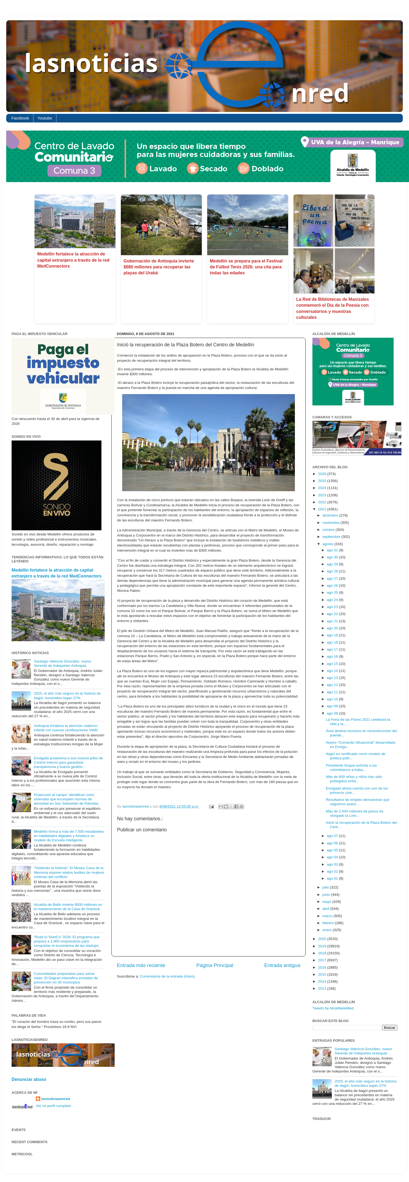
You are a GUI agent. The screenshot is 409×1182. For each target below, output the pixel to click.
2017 (322, 960)
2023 (322, 495)
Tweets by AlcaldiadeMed (332, 1008)
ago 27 (333, 578)
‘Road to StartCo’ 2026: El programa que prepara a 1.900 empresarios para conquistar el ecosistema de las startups (66, 941)
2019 (322, 946)
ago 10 (333, 699)
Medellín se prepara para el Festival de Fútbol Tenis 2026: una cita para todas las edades (246, 267)
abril (326, 909)
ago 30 (333, 557)
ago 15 (333, 664)
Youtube (45, 118)
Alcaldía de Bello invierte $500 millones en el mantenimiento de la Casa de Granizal (68, 907)
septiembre (332, 537)
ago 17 (333, 649)
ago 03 (333, 864)
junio (326, 895)
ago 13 (333, 678)
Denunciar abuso (29, 1079)
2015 (322, 974)
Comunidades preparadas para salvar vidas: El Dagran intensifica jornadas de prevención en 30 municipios (66, 978)
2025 (322, 481)
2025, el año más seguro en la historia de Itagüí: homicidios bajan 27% (67, 695)
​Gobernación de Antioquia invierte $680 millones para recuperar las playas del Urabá (159, 267)
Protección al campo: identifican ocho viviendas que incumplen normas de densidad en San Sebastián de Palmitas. (66, 799)
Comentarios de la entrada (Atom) (167, 976)
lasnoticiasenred (55, 1099)
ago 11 (333, 692)
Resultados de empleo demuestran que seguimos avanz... (358, 802)
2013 (322, 988)
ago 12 (333, 685)
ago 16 (333, 656)
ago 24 (333, 600)
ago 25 (333, 592)
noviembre (331, 523)
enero (327, 930)
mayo (327, 902)
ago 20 (333, 628)
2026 (322, 474)
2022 (322, 502)
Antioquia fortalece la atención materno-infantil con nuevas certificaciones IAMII (66, 728)
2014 (322, 981)
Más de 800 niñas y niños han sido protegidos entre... (354, 779)
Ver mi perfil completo (53, 1106)
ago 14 (333, 671)
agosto (328, 544)
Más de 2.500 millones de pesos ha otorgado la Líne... (354, 813)
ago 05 (333, 850)
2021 (322, 509)
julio (326, 887)
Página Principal (214, 965)
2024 (322, 488)
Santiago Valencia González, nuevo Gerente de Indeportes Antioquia (62, 663)
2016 (322, 967)
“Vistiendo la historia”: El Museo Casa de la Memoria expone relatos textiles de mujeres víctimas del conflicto (69, 872)
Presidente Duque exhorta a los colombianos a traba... (351, 767)
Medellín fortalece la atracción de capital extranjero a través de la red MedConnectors (73, 260)
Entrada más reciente (141, 965)
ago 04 (333, 857)
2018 (322, 953)
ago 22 (333, 614)
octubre (329, 530)
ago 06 (333, 843)
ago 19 (333, 635)
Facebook (20, 118)
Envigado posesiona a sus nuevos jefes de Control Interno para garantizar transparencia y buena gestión (68, 762)
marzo (327, 916)
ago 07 (333, 836)
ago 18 (333, 642)
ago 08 (333, 713)
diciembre (330, 515)
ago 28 (333, 571)
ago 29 (333, 564)
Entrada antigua (282, 965)
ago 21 (333, 621)
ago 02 (333, 871)
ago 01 (333, 878)
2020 (322, 939)
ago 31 (333, 550)
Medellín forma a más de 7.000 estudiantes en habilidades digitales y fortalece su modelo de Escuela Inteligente (69, 835)
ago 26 (333, 585)
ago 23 (333, 607)
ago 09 (333, 706)
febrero (328, 923)
